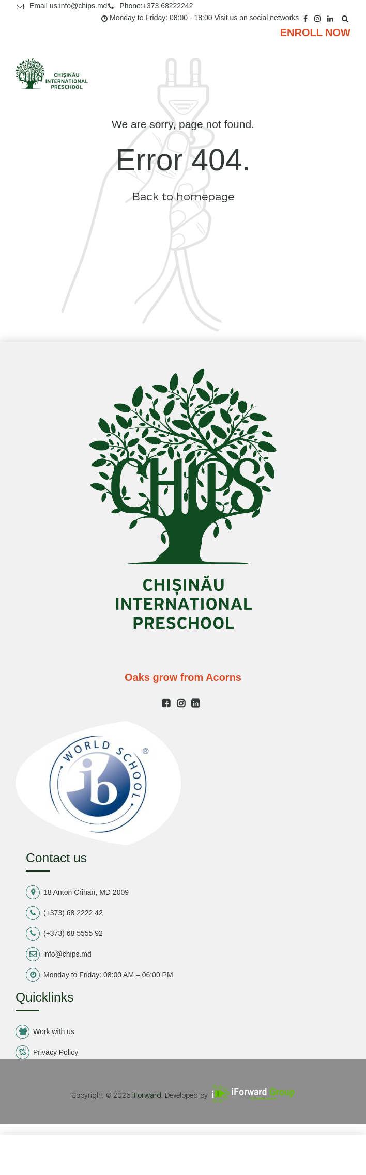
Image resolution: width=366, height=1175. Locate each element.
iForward (146, 1095)
